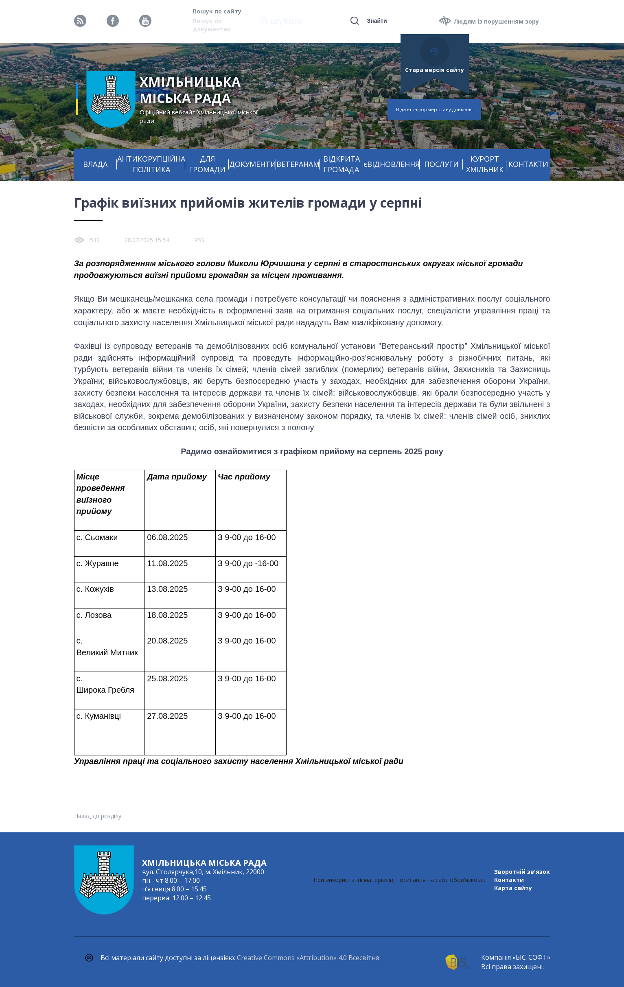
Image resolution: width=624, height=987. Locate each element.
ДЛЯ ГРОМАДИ (207, 164)
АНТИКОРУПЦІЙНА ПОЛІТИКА (151, 164)
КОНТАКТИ (528, 164)
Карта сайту (513, 888)
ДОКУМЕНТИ (252, 164)
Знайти (377, 21)
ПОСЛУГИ (441, 164)
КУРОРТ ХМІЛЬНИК (485, 164)
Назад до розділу (97, 816)
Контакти (509, 880)
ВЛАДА (95, 164)
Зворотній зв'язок (522, 871)
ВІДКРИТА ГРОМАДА (341, 164)
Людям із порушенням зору (496, 21)
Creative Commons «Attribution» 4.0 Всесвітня (308, 957)
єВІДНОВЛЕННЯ (391, 164)
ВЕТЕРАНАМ (298, 164)
